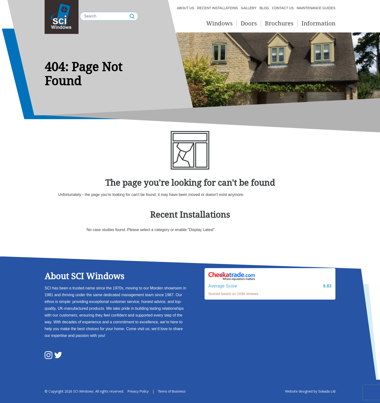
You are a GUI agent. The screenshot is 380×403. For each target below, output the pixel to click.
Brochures (279, 23)
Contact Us (283, 8)
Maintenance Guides (316, 8)
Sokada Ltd (326, 391)
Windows (219, 23)
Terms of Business (171, 391)
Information (318, 23)
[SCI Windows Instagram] (48, 356)
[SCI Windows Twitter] (58, 355)
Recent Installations (217, 8)
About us (185, 8)
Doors (249, 23)
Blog (264, 8)
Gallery (248, 8)
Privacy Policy (138, 391)
